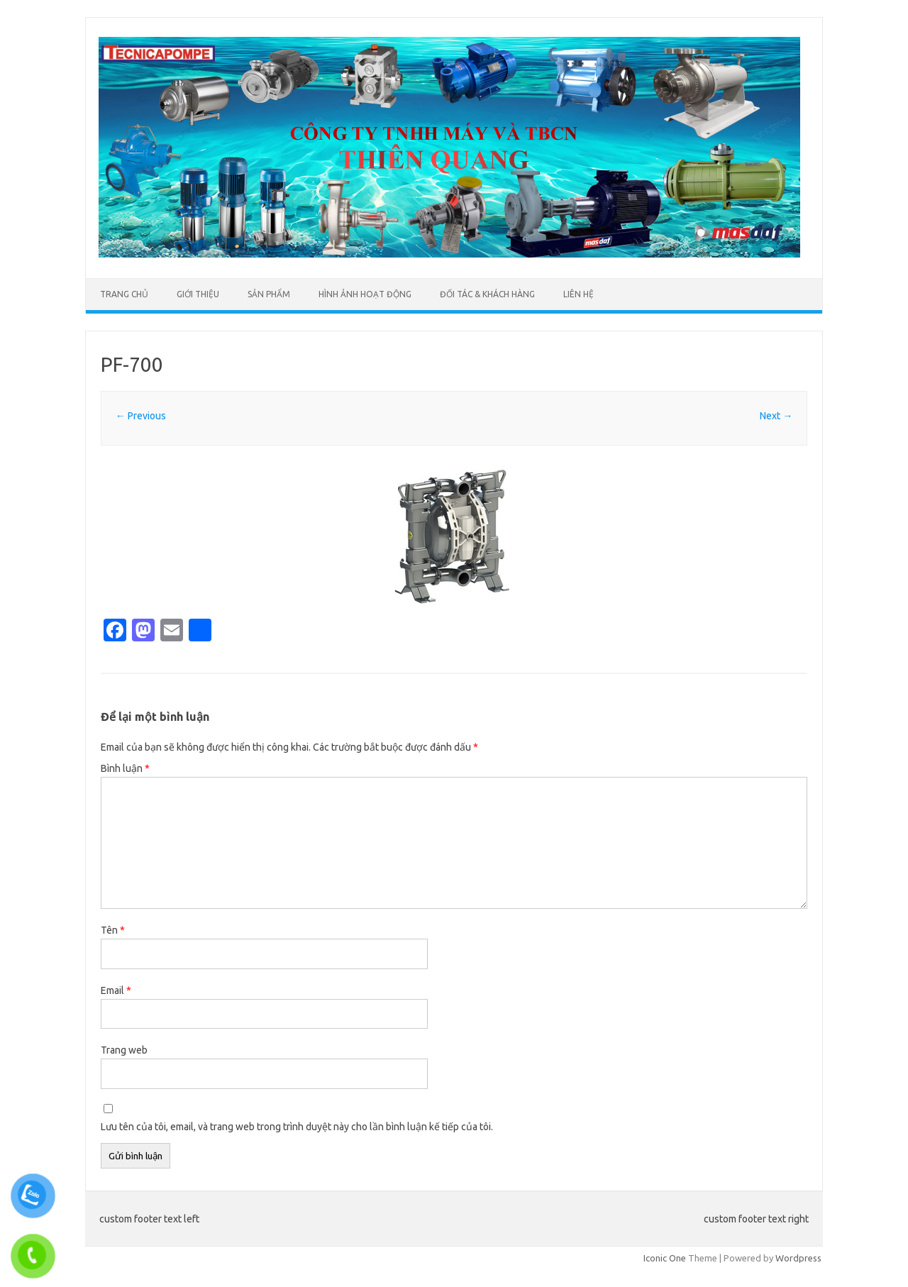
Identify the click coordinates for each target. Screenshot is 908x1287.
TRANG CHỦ (124, 294)
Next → (776, 415)
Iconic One (664, 1258)
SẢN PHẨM (269, 294)
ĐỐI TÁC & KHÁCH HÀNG (487, 294)
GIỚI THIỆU (198, 294)
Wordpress (798, 1258)
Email (116, 990)
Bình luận (125, 768)
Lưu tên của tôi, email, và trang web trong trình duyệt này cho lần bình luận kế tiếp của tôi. (297, 1126)
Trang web (124, 1050)
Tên (113, 930)
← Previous (141, 415)
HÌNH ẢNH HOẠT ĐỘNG (365, 294)
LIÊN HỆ (578, 294)
